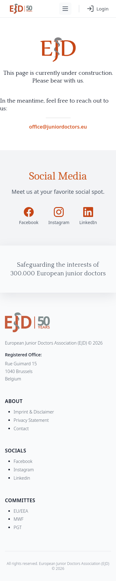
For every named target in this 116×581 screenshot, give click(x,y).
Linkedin (22, 478)
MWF (19, 519)
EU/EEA (21, 511)
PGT (18, 527)
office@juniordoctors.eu (58, 126)
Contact (21, 428)
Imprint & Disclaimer (34, 412)
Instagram (24, 470)
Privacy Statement (31, 420)
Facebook (23, 461)
